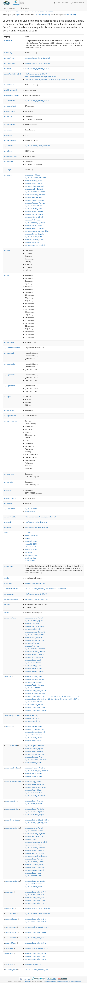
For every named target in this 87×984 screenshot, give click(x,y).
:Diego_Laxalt (33, 660)
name (8, 175)
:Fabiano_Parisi (33, 237)
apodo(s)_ (9, 111)
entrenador (10, 140)
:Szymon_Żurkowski (35, 195)
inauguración (10, 156)
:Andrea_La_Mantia (35, 223)
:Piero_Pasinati (33, 804)
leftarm (8, 161)
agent (18, 15)
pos (7, 397)
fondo (8, 151)
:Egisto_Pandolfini (34, 746)
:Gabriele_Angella (34, 864)
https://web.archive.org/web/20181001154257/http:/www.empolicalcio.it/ (50, 79)
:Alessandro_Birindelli (36, 842)
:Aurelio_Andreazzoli (35, 787)
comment (8, 566)
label (6, 578)
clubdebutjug (12, 768)
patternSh (9, 386)
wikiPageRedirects (13, 715)
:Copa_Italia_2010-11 (35, 895)
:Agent (28, 538)
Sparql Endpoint (77, 3)
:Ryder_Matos (33, 220)
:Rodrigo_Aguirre (34, 621)
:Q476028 (31, 549)
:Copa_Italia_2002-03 (35, 919)
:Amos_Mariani (33, 773)
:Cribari (30, 839)
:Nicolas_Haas (33, 209)
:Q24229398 (31, 544)
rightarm (9, 474)
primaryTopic (11, 970)
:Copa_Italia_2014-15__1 (37, 707)
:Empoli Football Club (35, 583)
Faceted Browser (61, 3)
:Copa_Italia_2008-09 (35, 710)
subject (7, 527)
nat (7, 250)
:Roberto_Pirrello (34, 211)
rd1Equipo (11, 919)
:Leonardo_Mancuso (35, 178)
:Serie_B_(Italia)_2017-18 (37, 948)
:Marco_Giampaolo (35, 796)
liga (7, 170)
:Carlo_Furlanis (33, 884)
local (9, 892)
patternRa (9, 375)
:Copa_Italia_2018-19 (35, 897)
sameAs (8, 583)
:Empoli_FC (32, 718)
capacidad (10, 125)
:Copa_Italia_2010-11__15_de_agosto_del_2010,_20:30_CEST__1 (52, 696)
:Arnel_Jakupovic (34, 751)
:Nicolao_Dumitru (34, 862)
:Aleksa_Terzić (33, 180)
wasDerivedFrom (11, 589)
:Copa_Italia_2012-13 (35, 903)
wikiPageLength (10, 90)
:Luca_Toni (32, 623)
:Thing (28, 533)
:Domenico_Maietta (35, 881)
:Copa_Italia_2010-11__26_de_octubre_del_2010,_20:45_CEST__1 (52, 699)
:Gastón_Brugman (34, 867)
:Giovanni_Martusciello (36, 760)
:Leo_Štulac (32, 175)
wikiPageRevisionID (12, 95)
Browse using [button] (11, 8)
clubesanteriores (13, 782)
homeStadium (10, 63)
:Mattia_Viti (32, 242)
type (6, 533)
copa (8, 130)
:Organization (32, 535)
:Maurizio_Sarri (33, 793)
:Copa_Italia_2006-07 (35, 932)
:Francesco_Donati (35, 192)
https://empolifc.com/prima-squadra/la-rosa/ (40, 77)
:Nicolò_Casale (33, 225)
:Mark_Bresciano (34, 657)
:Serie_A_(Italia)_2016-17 (37, 823)
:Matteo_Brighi (33, 676)
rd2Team (10, 938)
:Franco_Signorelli (34, 626)
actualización (10, 106)
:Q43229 (30, 547)
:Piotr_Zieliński (33, 637)
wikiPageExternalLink (12, 74)
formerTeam (10, 618)
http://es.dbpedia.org (43, 15)
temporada (10, 498)
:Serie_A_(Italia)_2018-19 (37, 820)
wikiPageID (9, 85)
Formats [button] (25, 8)
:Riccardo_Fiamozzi (35, 203)
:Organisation (31, 555)
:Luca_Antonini (33, 663)
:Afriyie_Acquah (33, 668)
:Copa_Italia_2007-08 (35, 691)
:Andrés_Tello (33, 629)
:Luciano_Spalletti (34, 748)
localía (9, 908)
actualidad (10, 101)
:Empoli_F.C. (32, 715)
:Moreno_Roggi (33, 845)
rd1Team (10, 927)
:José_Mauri (32, 646)
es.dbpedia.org (70, 15)
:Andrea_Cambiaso (35, 228)
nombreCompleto (12, 348)
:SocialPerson (30, 541)
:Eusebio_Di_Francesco (36, 771)
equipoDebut (12, 828)
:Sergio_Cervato (34, 801)
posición (9, 410)
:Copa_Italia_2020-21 (35, 900)
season (7, 69)
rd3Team (10, 943)
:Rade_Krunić (33, 666)
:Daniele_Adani (33, 887)
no (7, 275)
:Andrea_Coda (33, 876)
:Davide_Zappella (34, 234)
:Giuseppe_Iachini (34, 784)
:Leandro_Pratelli (34, 239)
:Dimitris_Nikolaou (34, 200)
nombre (9, 342)
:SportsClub (30, 561)
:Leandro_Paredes (34, 635)
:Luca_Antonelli (33, 682)
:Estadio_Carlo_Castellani (37, 58)
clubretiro (10, 801)
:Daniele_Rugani (34, 831)
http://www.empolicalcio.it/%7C (36, 74)
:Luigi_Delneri (33, 782)
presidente (10, 416)
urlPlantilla (10, 517)
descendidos (12, 820)
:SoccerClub (30, 558)
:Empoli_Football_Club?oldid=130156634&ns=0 (45, 589)
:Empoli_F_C (32, 721)
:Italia (30, 512)
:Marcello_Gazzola (34, 679)
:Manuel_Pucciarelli (35, 848)
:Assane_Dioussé (34, 671)
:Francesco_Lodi (34, 836)
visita (9, 953)
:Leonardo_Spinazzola (36, 856)
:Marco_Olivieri (33, 206)
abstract (8, 41)
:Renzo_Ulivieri (33, 790)
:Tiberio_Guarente (34, 685)
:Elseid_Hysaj (33, 873)
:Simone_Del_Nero (35, 834)
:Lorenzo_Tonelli (34, 618)
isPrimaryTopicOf (11, 599)
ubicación (9, 509)
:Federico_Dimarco (35, 652)
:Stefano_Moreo (34, 214)
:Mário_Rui (32, 643)
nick (6, 613)
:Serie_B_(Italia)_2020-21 (37, 101)
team (8, 676)
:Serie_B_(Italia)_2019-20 (37, 69)
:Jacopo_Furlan (33, 183)
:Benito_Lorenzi (33, 763)
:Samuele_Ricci (33, 197)
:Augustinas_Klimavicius (36, 231)
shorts (8, 482)
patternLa (9, 364)
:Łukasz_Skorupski (35, 632)
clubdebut (11, 746)
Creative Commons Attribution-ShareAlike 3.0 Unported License (63, 981)
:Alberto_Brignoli (34, 217)
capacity (8, 53)
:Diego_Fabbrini (33, 859)
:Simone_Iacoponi (34, 640)
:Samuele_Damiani (35, 245)
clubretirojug (11, 809)
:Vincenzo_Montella (35, 768)
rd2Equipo (11, 932)
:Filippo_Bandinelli (34, 186)
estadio (8, 146)
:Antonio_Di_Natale (35, 853)
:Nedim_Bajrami (34, 189)
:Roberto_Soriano (34, 654)
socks (8, 490)
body (8, 116)
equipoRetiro (12, 881)
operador (10, 914)
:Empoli (31, 509)
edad (8, 135)
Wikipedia (27, 981)
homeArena (9, 58)
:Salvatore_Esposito (35, 815)
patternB (9, 353)
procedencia (10, 421)
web (7, 522)
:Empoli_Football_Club (36, 527)
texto (8, 503)
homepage (9, 594)
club (9, 726)
